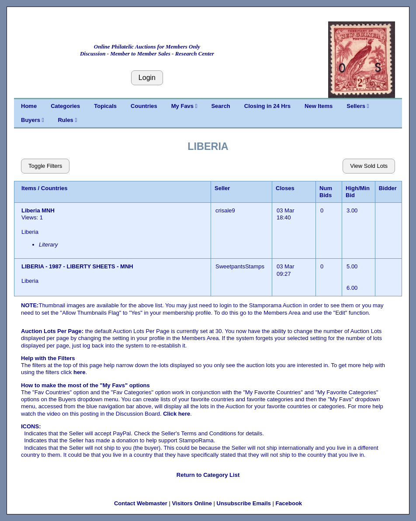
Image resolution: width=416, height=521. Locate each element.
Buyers (32, 120)
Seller (222, 188)
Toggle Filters (45, 166)
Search (220, 106)
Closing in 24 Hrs (267, 106)
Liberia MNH (38, 210)
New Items (319, 106)
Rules (67, 120)
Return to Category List (208, 475)
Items (28, 188)
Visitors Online (192, 503)
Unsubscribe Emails (244, 503)
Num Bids (325, 191)
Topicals (105, 106)
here (79, 372)
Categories (65, 106)
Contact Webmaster (140, 503)
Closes (285, 188)
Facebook (288, 503)
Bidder (388, 188)
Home (29, 106)
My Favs (184, 106)
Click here (176, 413)
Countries (144, 106)
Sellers (358, 106)
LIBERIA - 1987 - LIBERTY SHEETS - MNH (77, 266)
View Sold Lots (369, 166)
